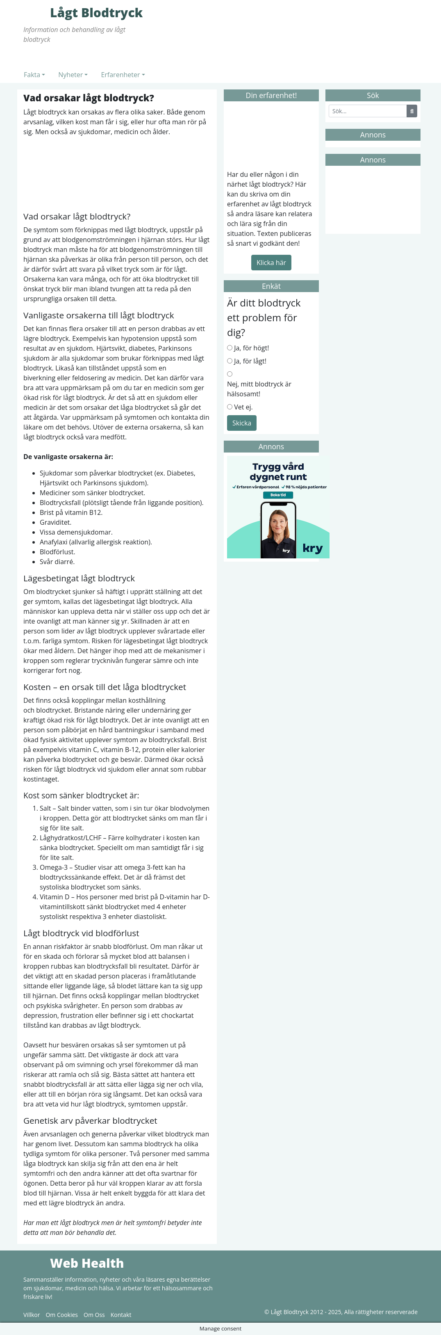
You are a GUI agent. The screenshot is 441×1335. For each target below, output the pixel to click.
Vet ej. (243, 406)
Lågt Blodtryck (35, 12)
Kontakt (121, 1315)
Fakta (32, 74)
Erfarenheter (120, 74)
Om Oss (94, 1315)
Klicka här (271, 262)
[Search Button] (412, 111)
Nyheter (70, 74)
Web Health (35, 1262)
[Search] (368, 111)
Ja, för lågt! (250, 361)
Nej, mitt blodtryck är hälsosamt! (259, 388)
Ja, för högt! (251, 347)
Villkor (31, 1315)
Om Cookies (61, 1315)
